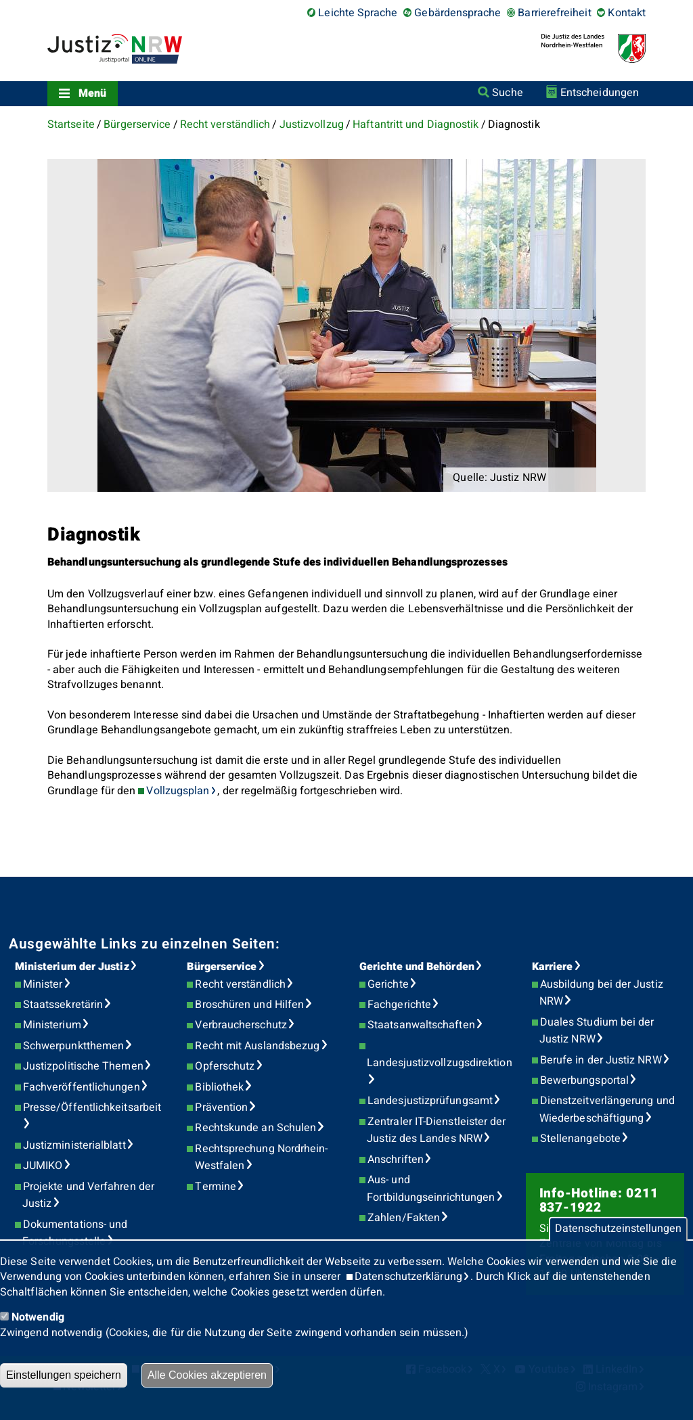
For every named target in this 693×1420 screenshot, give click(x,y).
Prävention (221, 1107)
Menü (92, 93)
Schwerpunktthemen (73, 1046)
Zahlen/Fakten (403, 1218)
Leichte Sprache (357, 13)
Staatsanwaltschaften (421, 1025)
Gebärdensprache (457, 13)
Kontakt (627, 13)
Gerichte (388, 984)
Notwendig (38, 1317)
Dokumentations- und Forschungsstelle (74, 1233)
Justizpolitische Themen (83, 1066)
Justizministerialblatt (74, 1145)
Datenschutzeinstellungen (618, 1229)
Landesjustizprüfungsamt (430, 1101)
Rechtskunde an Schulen (255, 1128)
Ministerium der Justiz (72, 967)
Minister (43, 984)
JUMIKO (42, 1166)
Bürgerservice (137, 124)
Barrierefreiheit (554, 13)
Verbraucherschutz (240, 1025)
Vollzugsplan (177, 790)
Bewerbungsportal (584, 1080)
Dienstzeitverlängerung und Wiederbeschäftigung (607, 1109)
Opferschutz (224, 1066)
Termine (215, 1186)
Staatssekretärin (63, 1005)
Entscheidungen (599, 93)
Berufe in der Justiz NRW (601, 1060)
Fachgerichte (399, 1005)
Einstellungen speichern (63, 1375)
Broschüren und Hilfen (249, 1005)
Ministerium (52, 1025)
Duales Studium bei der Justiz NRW (596, 1031)
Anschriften (395, 1159)
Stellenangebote (580, 1138)
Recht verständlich (225, 124)
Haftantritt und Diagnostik (415, 124)
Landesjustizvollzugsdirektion (439, 1063)
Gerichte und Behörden (416, 967)
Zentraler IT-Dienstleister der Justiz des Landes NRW (436, 1130)
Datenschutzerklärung (408, 1276)
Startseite (71, 124)
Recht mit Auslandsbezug (257, 1046)
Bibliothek (219, 1087)
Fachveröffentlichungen (81, 1087)
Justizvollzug (312, 124)
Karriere (552, 967)
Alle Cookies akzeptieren (207, 1375)
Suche (507, 93)
